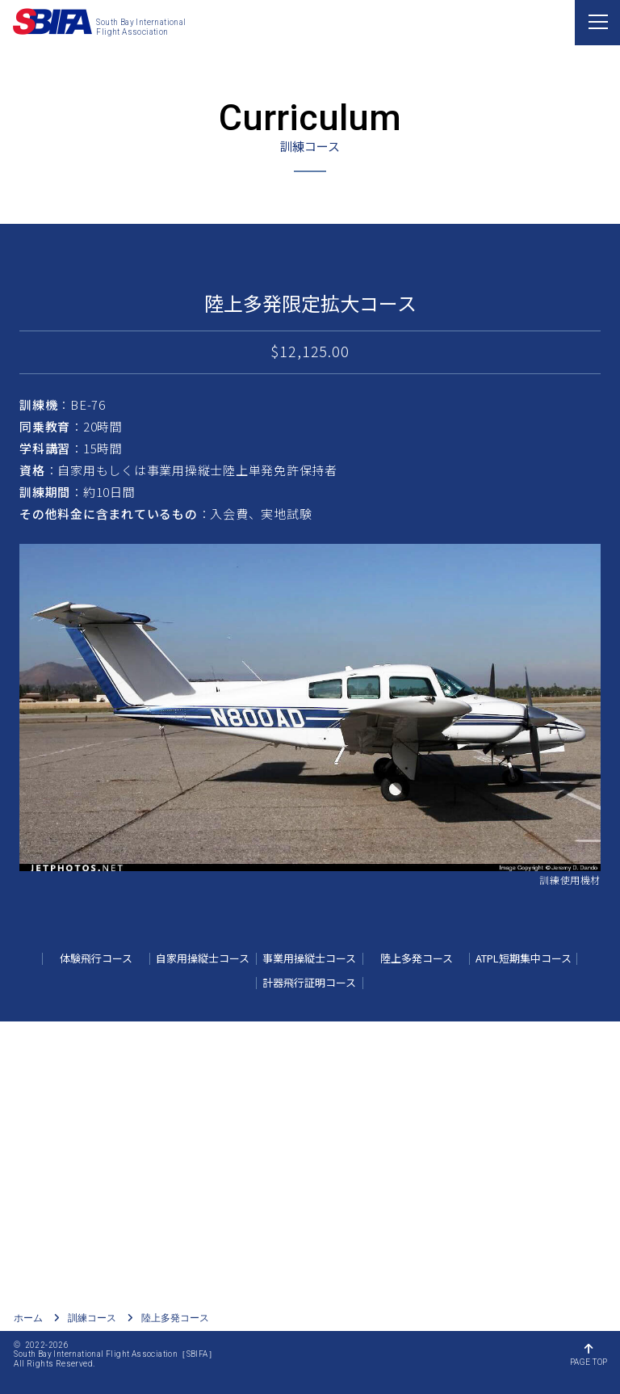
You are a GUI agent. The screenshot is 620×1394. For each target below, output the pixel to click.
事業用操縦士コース (309, 958)
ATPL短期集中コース (523, 958)
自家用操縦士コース (202, 958)
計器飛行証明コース (309, 982)
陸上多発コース (416, 958)
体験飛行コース (96, 958)
